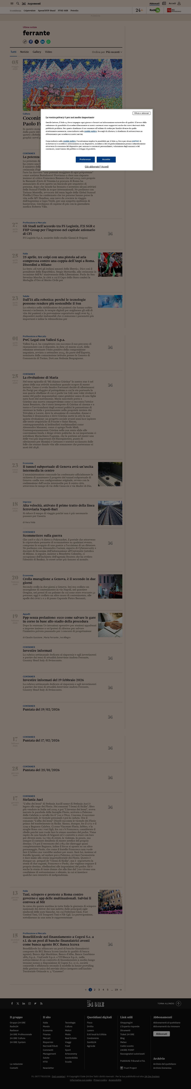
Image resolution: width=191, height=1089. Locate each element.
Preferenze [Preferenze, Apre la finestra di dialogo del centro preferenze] (85, 159)
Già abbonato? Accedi (97, 166)
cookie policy (90, 131)
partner (135, 141)
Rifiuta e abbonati (141, 113)
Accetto (106, 159)
